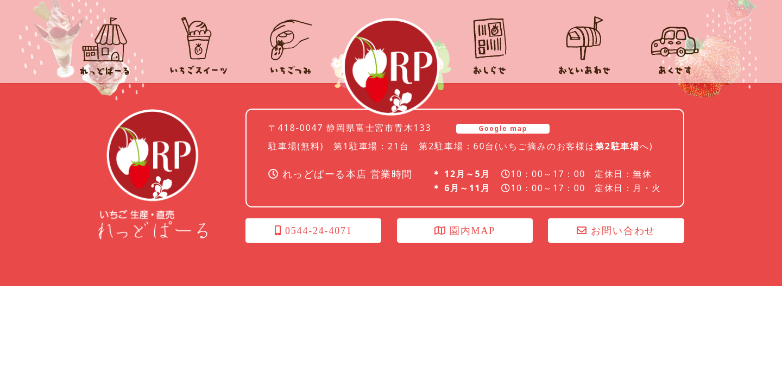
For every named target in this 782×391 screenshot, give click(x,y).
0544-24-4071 (313, 230)
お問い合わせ (616, 230)
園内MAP (464, 230)
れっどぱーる (391, 66)
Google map (502, 128)
